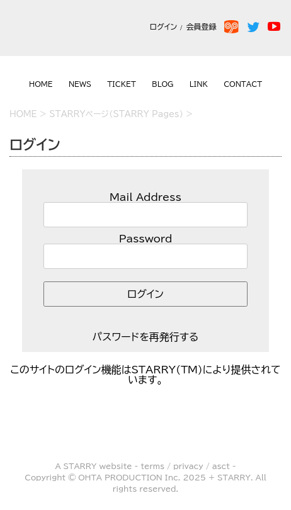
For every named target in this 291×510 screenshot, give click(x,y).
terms (152, 466)
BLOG (162, 84)
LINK (199, 84)
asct (221, 466)
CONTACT (243, 84)
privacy (188, 466)
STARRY (80, 466)
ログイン (163, 26)
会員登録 (203, 26)
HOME (41, 84)
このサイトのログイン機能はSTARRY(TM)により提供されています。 (146, 375)
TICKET (121, 84)
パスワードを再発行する (146, 337)
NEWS (80, 84)
